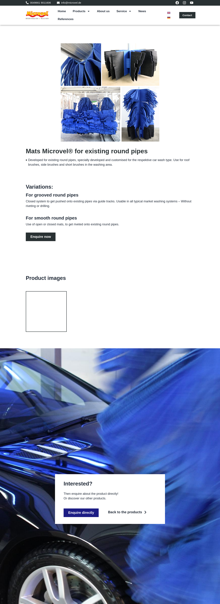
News (142, 11)
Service (124, 11)
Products (81, 11)
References (66, 19)
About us (103, 11)
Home (62, 11)
